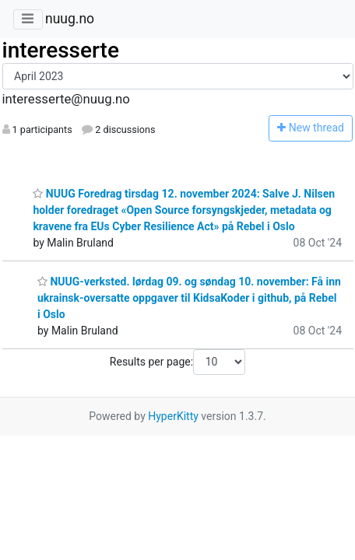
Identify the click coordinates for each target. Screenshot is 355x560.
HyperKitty (173, 416)
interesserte (60, 50)
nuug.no (69, 18)
